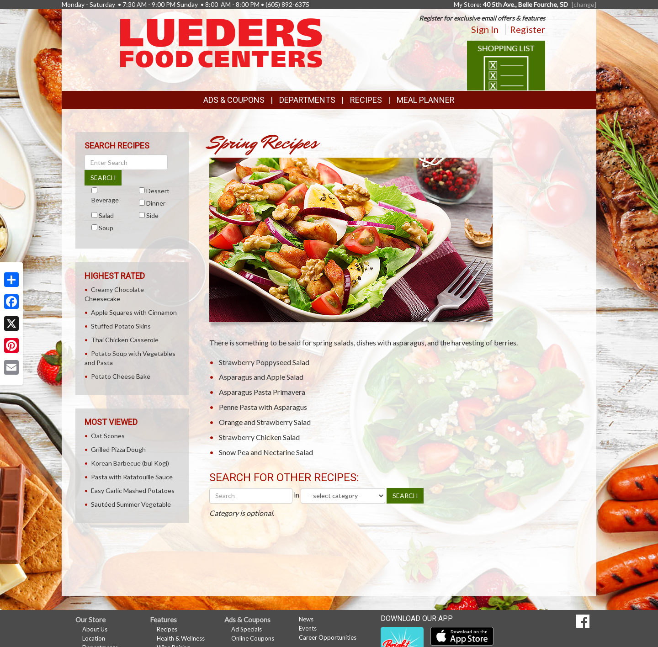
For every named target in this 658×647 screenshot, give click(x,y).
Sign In (485, 29)
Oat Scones (108, 436)
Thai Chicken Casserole (125, 340)
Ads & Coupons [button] (234, 100)
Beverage (105, 200)
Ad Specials (246, 629)
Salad (106, 215)
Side (152, 215)
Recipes (366, 100)
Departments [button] (307, 100)
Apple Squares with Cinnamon (134, 312)
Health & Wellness (181, 638)
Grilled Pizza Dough (118, 449)
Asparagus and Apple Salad (261, 376)
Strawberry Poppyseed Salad (264, 362)
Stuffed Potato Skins (121, 326)
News (306, 619)
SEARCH (405, 495)
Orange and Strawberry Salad (265, 422)
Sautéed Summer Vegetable (131, 504)
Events (308, 628)
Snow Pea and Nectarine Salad (266, 452)
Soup (106, 228)
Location (93, 638)
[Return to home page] (221, 42)
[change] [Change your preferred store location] (584, 4)
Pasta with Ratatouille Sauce (132, 477)
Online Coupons (252, 638)
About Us (94, 629)
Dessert (158, 191)
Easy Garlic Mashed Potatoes (133, 490)
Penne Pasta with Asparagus (263, 407)
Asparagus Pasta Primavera (262, 391)
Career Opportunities (327, 637)
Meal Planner (426, 100)
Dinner (155, 203)
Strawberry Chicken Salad (259, 437)
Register (527, 29)
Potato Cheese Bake (120, 376)
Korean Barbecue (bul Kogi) (130, 463)
